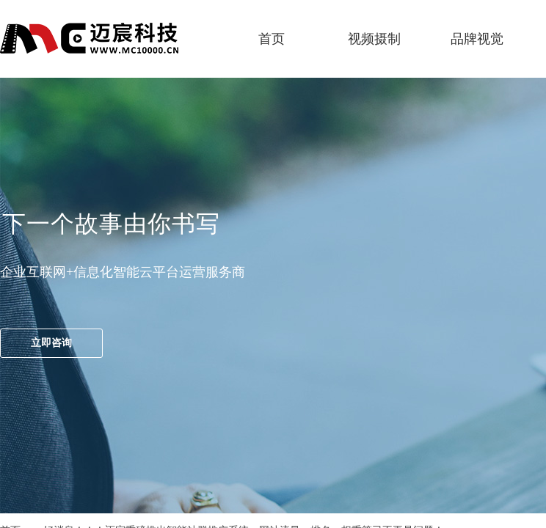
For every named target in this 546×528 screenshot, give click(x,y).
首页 (271, 39)
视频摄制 (374, 39)
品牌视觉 (477, 39)
